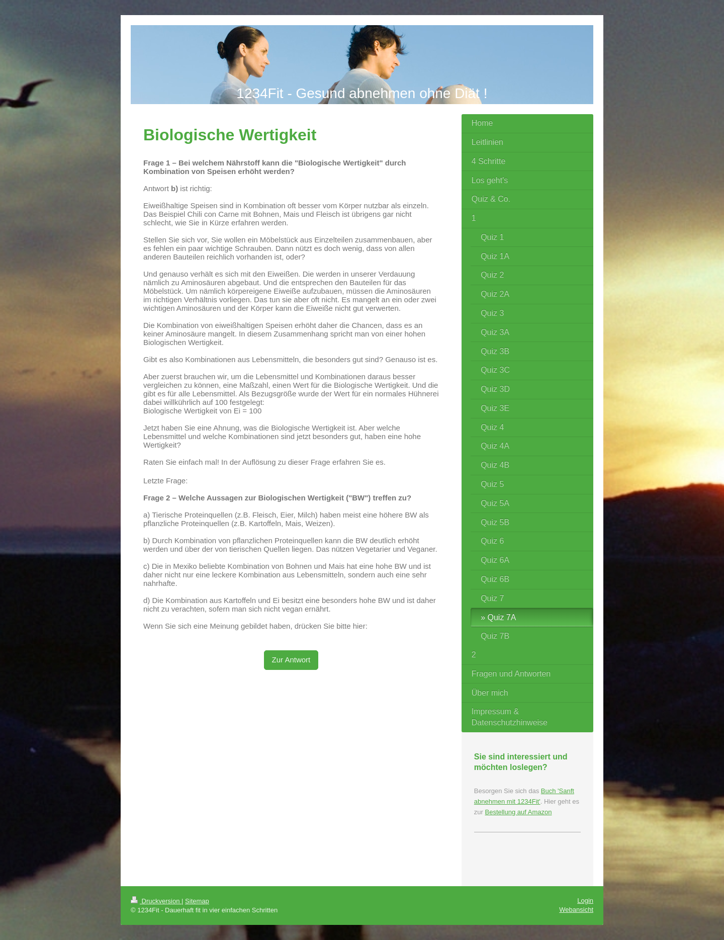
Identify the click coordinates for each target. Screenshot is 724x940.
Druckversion (156, 901)
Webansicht (576, 909)
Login (585, 900)
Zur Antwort (291, 659)
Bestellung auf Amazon (518, 812)
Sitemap (197, 901)
